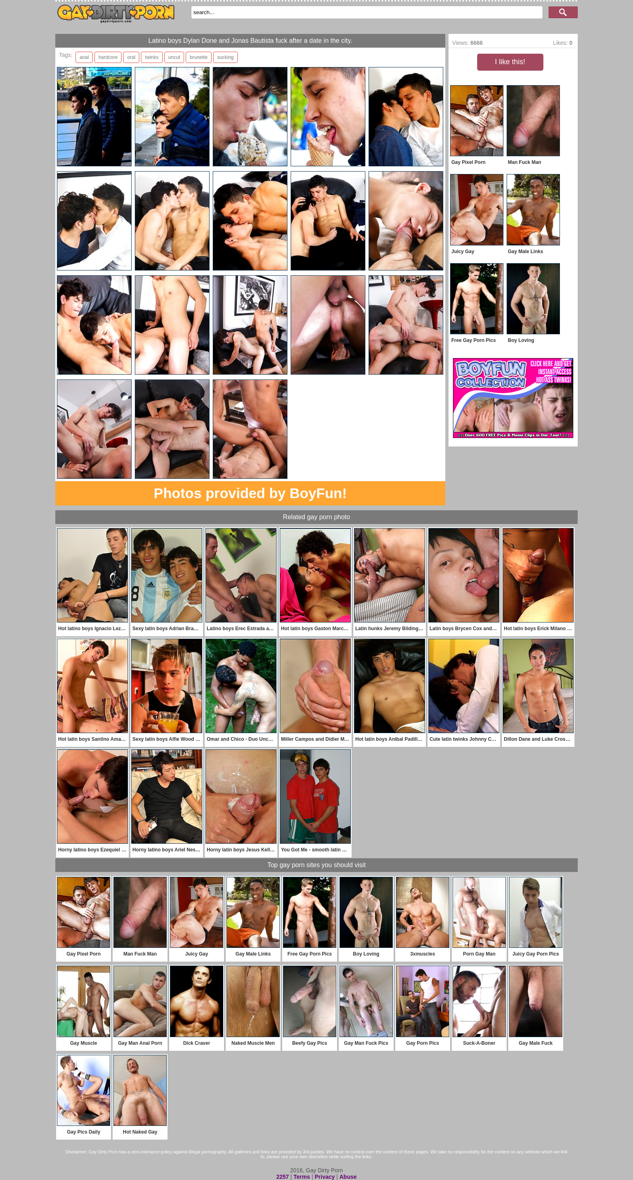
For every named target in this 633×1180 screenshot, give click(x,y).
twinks (151, 57)
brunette (199, 57)
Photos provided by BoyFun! (250, 493)
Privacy (324, 1177)
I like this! (510, 62)
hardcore (108, 57)
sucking (225, 57)
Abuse (348, 1177)
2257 (282, 1177)
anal (84, 57)
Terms (301, 1177)
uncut (174, 57)
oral (131, 57)
